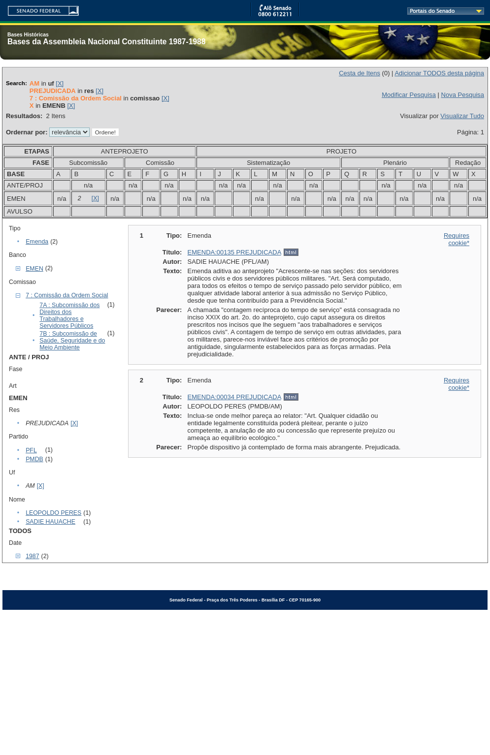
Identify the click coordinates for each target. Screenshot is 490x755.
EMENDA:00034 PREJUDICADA (234, 397)
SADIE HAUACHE (50, 521)
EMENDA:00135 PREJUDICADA (234, 252)
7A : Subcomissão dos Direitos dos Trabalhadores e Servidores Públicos (69, 315)
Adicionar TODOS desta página (439, 73)
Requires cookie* (456, 239)
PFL (31, 450)
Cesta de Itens (359, 73)
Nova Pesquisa (462, 94)
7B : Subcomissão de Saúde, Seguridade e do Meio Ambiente (72, 340)
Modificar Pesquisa (409, 94)
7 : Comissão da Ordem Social (67, 295)
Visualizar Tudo (462, 116)
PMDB (34, 459)
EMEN (34, 268)
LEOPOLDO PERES (53, 512)
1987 (32, 556)
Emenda (37, 241)
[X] (60, 83)
